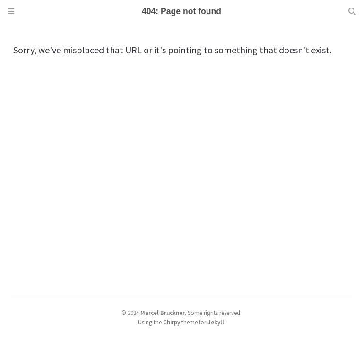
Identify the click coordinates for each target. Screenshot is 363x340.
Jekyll (215, 322)
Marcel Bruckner (162, 312)
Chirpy (171, 322)
